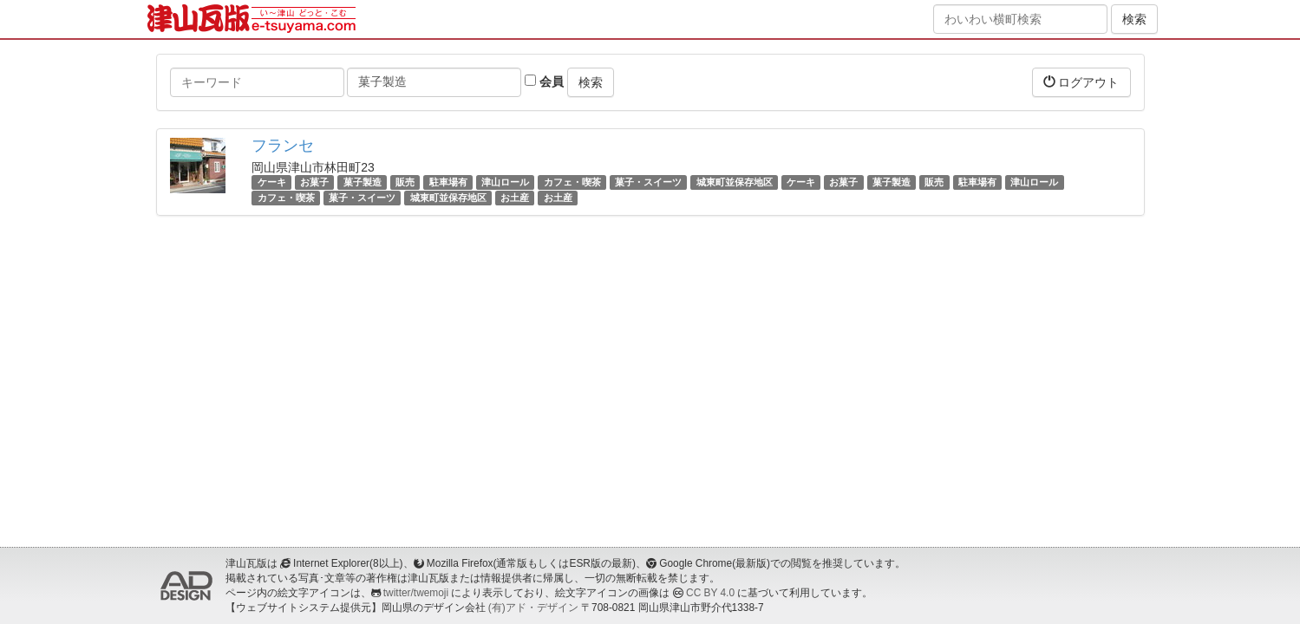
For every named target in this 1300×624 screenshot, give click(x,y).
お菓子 (314, 182)
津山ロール (505, 182)
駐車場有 (448, 182)
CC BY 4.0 (710, 593)
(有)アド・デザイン (533, 607)
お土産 (514, 197)
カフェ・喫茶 (572, 182)
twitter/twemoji (415, 593)
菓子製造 (362, 182)
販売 (405, 182)
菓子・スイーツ (648, 182)
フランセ (283, 145)
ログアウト (1081, 82)
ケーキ (272, 182)
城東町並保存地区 (734, 182)
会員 (544, 81)
